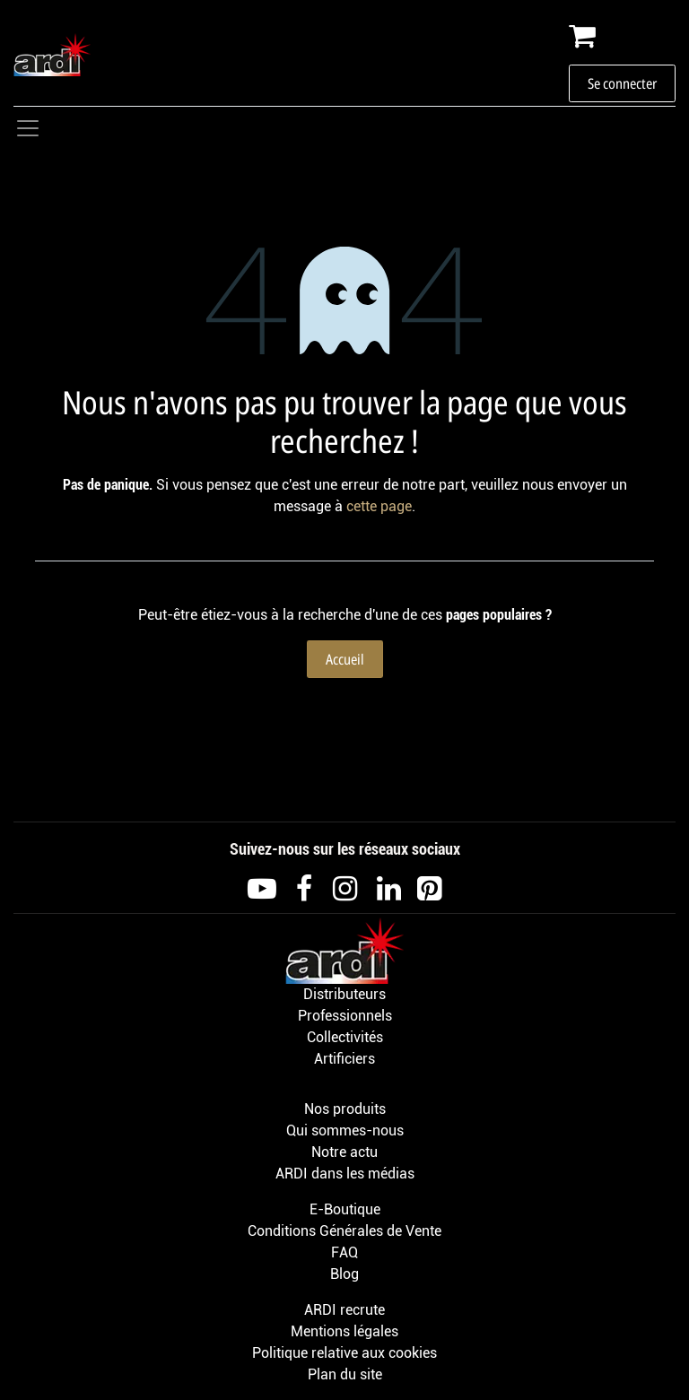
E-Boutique (345, 1209)
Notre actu (344, 1152)
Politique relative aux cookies (344, 1352)
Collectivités (345, 1037)
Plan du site (345, 1374)
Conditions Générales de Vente (344, 1230)
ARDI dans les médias (344, 1173)
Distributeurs (344, 994)
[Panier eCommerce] (622, 36)
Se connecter (622, 83)
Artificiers (344, 1058)
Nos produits (345, 1108)
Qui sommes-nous (345, 1130)
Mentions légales (344, 1331)
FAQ (344, 1252)
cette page (379, 506)
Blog (344, 1274)
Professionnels (345, 1015)
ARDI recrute (344, 1309)
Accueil (345, 659)
